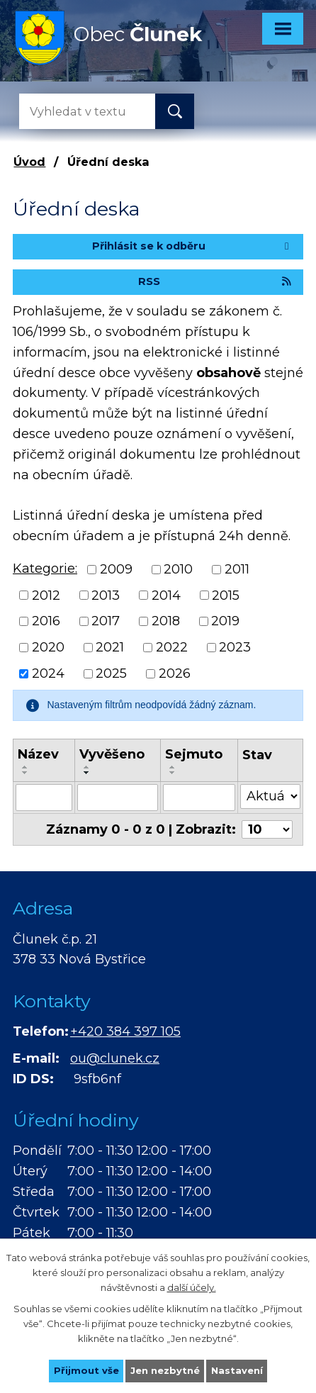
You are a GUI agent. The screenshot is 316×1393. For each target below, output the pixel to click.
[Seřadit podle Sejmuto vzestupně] (173, 767)
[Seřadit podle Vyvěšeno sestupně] (87, 773)
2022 (172, 647)
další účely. (191, 1286)
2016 (46, 621)
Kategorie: (45, 568)
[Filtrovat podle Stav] (270, 796)
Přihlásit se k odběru (192, 246)
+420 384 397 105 (125, 1031)
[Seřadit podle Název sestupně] (25, 773)
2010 (178, 569)
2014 (166, 595)
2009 (116, 569)
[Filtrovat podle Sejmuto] (199, 797)
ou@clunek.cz (114, 1058)
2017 (105, 621)
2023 (235, 647)
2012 (46, 595)
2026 (175, 673)
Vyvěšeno (112, 754)
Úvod (29, 162)
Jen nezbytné (165, 1370)
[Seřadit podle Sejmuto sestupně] (173, 773)
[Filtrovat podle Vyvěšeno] (117, 797)
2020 (48, 647)
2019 (225, 621)
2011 (237, 569)
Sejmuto (193, 754)
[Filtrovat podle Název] (44, 797)
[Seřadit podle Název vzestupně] (25, 767)
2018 (166, 621)
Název (38, 754)
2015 (225, 595)
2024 (48, 673)
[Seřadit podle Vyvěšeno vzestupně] (87, 767)
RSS (215, 281)
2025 (111, 673)
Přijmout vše (86, 1370)
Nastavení (237, 1370)
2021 (110, 647)
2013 (105, 595)
